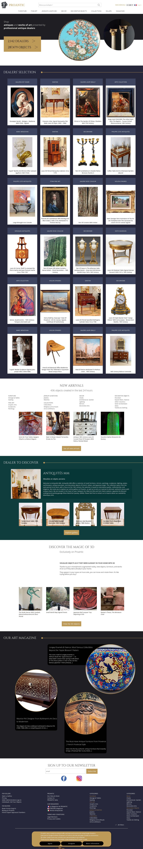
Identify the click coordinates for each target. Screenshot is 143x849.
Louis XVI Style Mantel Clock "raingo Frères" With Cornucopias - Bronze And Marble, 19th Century (121, 320)
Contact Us (51, 798)
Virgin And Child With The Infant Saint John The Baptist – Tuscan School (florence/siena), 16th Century (120, 121)
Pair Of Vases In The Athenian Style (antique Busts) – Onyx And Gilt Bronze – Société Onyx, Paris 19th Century (87, 270)
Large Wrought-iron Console (22, 222)
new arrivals (120, 5)
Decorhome (88, 132)
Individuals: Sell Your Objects (11, 802)
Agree (50, 843)
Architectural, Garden (86, 400)
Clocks (81, 398)
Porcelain (118, 398)
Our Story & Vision (53, 796)
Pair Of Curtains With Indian (88, 222)
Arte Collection (121, 82)
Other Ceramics (120, 402)
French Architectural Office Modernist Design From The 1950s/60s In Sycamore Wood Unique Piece (55, 369)
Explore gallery (71, 532)
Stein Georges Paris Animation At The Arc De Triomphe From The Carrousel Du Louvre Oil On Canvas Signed (120, 220)
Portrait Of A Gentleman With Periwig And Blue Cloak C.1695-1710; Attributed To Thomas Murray (55, 220)
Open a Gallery (7, 796)
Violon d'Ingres (121, 181)
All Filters (119, 825)
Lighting (82, 402)
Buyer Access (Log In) (9, 808)
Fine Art (34, 11)
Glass (116, 406)
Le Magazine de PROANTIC (57, 806)
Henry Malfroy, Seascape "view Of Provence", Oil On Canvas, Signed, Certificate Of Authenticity (55, 320)
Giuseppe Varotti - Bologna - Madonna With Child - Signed (22, 122)
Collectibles (47, 405)
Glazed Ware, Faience (122, 400)
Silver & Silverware (121, 404)
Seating (10, 400)
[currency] (129, 5)
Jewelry (46, 398)
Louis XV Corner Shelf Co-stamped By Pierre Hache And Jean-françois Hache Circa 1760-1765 (22, 270)
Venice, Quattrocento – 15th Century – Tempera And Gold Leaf (22, 321)
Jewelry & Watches (49, 11)
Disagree (71, 843)
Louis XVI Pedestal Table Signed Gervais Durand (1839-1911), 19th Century (121, 271)
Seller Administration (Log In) (11, 800)
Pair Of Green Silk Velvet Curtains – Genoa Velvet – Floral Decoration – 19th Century (55, 270)
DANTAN (55, 82)
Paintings (11, 409)
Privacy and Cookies (53, 819)
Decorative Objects (79, 11)
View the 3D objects (71, 624)
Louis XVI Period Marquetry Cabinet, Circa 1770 (55, 172)
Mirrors (81, 404)
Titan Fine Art (55, 181)
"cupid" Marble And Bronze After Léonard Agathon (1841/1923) (22, 172)
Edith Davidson (120, 231)
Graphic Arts (12, 405)
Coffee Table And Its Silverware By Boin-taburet (120, 172)
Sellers (109, 11)
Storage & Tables (14, 398)
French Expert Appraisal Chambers (13, 812)
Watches (46, 400)
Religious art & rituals (51, 407)
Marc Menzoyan (22, 132)
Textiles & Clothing (121, 408)
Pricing (4, 798)
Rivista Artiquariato (55, 810)
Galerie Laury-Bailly (87, 82)
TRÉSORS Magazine (55, 808)
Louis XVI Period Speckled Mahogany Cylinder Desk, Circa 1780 (88, 321)
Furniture (22, 11)
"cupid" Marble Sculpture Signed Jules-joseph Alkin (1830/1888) (22, 370)
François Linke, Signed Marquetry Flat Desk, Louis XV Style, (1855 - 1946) (55, 122)
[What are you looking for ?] (99, 5)
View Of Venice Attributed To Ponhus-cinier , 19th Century (87, 370)
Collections (96, 11)
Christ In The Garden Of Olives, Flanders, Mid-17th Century (88, 122)
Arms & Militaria (49, 409)
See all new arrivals (71, 448)
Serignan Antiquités (22, 231)
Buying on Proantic (8, 810)
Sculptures (11, 407)
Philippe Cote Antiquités (121, 132)
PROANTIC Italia (52, 800)
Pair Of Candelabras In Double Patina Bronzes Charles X (87, 172)
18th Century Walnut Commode (120, 371)
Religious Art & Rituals (97, 820)
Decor (63, 11)
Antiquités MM (56, 473)
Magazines (120, 11)
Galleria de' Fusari (22, 82)
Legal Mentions (52, 817)
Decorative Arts (84, 406)
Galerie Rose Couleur (88, 181)
